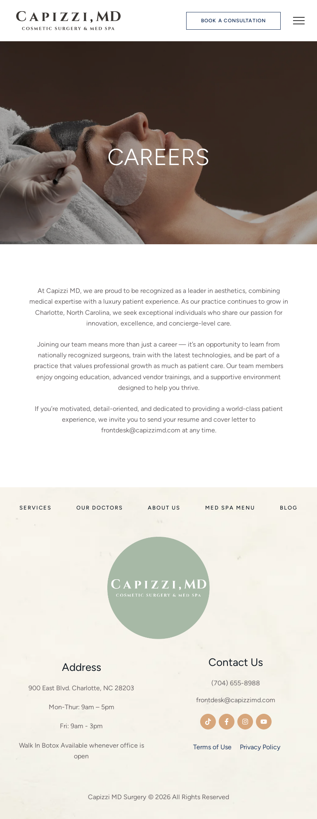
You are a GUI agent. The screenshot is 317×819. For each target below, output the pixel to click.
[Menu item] (35, 508)
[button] (233, 21)
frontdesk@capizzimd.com (235, 700)
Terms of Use (212, 747)
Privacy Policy (260, 747)
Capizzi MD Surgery (117, 797)
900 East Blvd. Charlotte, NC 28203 (81, 688)
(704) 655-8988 (235, 683)
